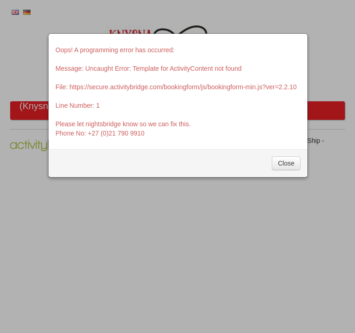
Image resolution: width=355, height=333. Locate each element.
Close (286, 163)
